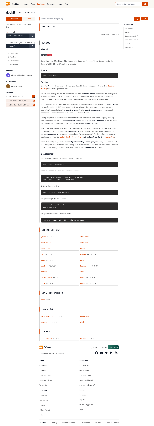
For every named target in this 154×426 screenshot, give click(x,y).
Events (42, 405)
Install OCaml (84, 365)
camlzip (44, 272)
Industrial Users (45, 375)
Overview (14, 19)
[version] (26, 12)
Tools (33, 4)
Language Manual (86, 380)
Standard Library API (87, 385)
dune (43, 283)
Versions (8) (13, 64)
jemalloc (83, 338)
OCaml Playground (86, 405)
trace (43, 260)
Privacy (98, 423)
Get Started (84, 370)
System (114, 347)
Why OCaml (43, 385)
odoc (43, 300)
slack (82, 322)
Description (129, 29)
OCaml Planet (44, 410)
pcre (82, 260)
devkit (10, 12)
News (60, 4)
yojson (43, 237)
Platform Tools (85, 375)
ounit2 (82, 272)
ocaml (82, 283)
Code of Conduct (112, 423)
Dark (104, 347)
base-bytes (45, 248)
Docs (29, 19)
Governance (85, 423)
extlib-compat (46, 278)
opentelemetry (46, 338)
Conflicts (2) (129, 47)
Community (51, 4)
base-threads (46, 243)
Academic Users (45, 380)
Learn (26, 4)
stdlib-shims (84, 237)
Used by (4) (129, 43)
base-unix (84, 243)
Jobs (41, 415)
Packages (41, 4)
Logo (81, 410)
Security (54, 423)
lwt (42, 254)
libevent (83, 266)
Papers (82, 400)
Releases (42, 370)
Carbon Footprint (68, 423)
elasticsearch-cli (47, 316)
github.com (13, 53)
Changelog (43, 365)
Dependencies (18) (131, 36)
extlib (82, 278)
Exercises (83, 395)
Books (81, 390)
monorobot (84, 316)
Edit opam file (13, 60)
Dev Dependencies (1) (132, 40)
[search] (145, 4)
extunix (83, 254)
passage (44, 322)
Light (95, 347)
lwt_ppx (83, 248)
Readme (12, 57)
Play (66, 4)
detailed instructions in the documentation (87, 137)
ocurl (43, 266)
